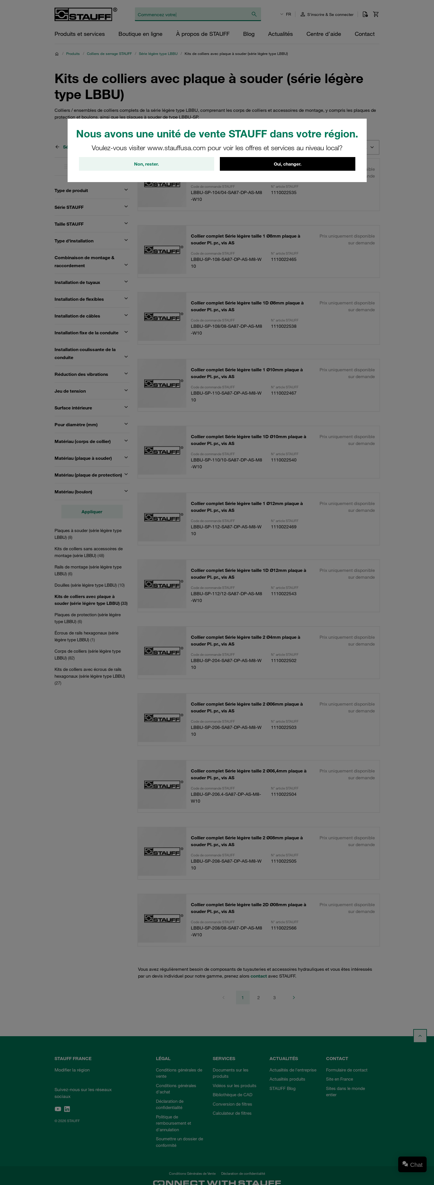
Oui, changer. (287, 164)
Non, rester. (146, 164)
